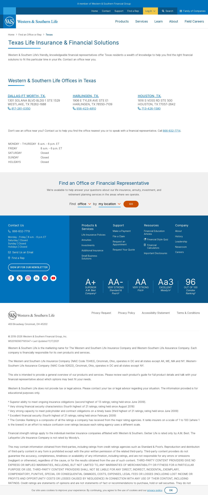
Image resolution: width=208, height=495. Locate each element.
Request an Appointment (120, 243)
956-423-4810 (86, 108)
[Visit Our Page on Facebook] (11, 278)
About (178, 231)
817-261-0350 (21, 108)
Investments (88, 245)
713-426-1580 (151, 108)
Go (131, 204)
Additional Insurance (92, 250)
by (95, 204)
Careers (179, 252)
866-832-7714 (171, 130)
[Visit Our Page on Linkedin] (36, 278)
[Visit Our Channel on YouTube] (53, 278)
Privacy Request (101, 312)
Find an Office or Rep (30, 34)
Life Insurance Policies (93, 234)
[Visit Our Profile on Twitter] (20, 278)
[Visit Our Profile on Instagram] (28, 278)
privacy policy (154, 490)
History (179, 236)
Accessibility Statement (156, 312)
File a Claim (119, 236)
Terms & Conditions (188, 312)
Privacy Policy (126, 312)
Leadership (181, 241)
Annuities (86, 240)
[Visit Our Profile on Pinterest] (45, 278)
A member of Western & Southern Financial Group (104, 3)
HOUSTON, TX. (149, 96)
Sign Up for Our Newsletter (29, 267)
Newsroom (181, 246)
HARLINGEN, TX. (86, 96)
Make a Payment (122, 231)
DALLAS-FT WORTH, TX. (27, 96)
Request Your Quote (124, 249)
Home (11, 34)
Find (72, 204)
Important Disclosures (155, 253)
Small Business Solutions (89, 257)
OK (171, 490)
